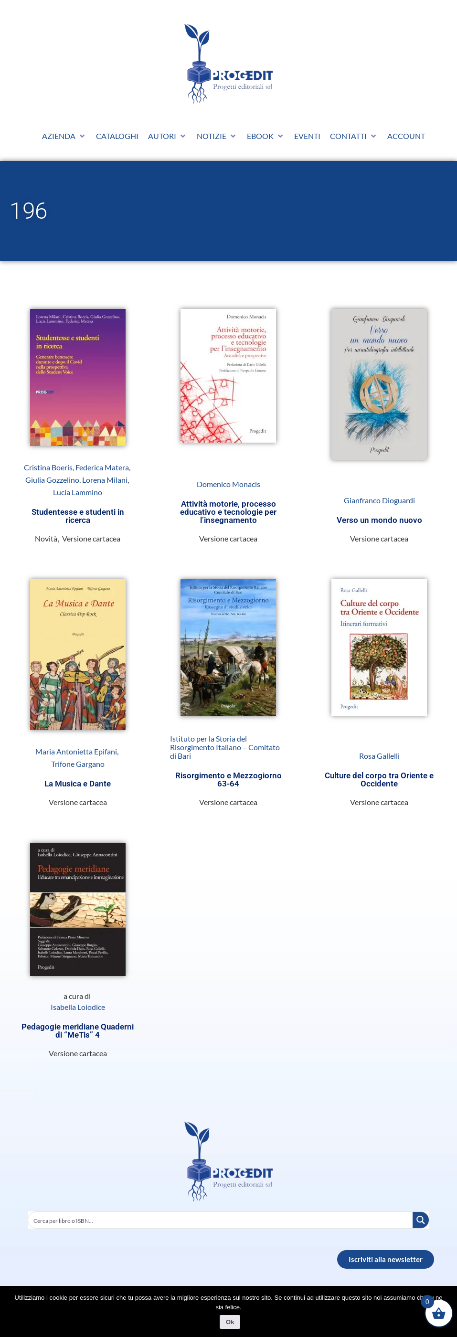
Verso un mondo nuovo (379, 520)
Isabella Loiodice (78, 1007)
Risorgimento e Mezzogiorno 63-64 (228, 779)
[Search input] (220, 1220)
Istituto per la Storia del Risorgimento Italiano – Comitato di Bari (225, 747)
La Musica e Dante (77, 783)
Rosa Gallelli (379, 756)
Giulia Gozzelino (52, 480)
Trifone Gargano (78, 764)
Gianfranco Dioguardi (379, 500)
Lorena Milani (105, 480)
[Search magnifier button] (421, 1220)
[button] (64, 136)
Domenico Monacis (228, 484)
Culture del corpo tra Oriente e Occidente (379, 779)
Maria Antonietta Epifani (76, 751)
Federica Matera (102, 467)
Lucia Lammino (77, 492)
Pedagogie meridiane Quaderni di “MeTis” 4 (77, 1031)
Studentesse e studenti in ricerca (78, 516)
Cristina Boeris (48, 467)
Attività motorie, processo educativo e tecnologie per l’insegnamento (228, 512)
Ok (231, 1322)
